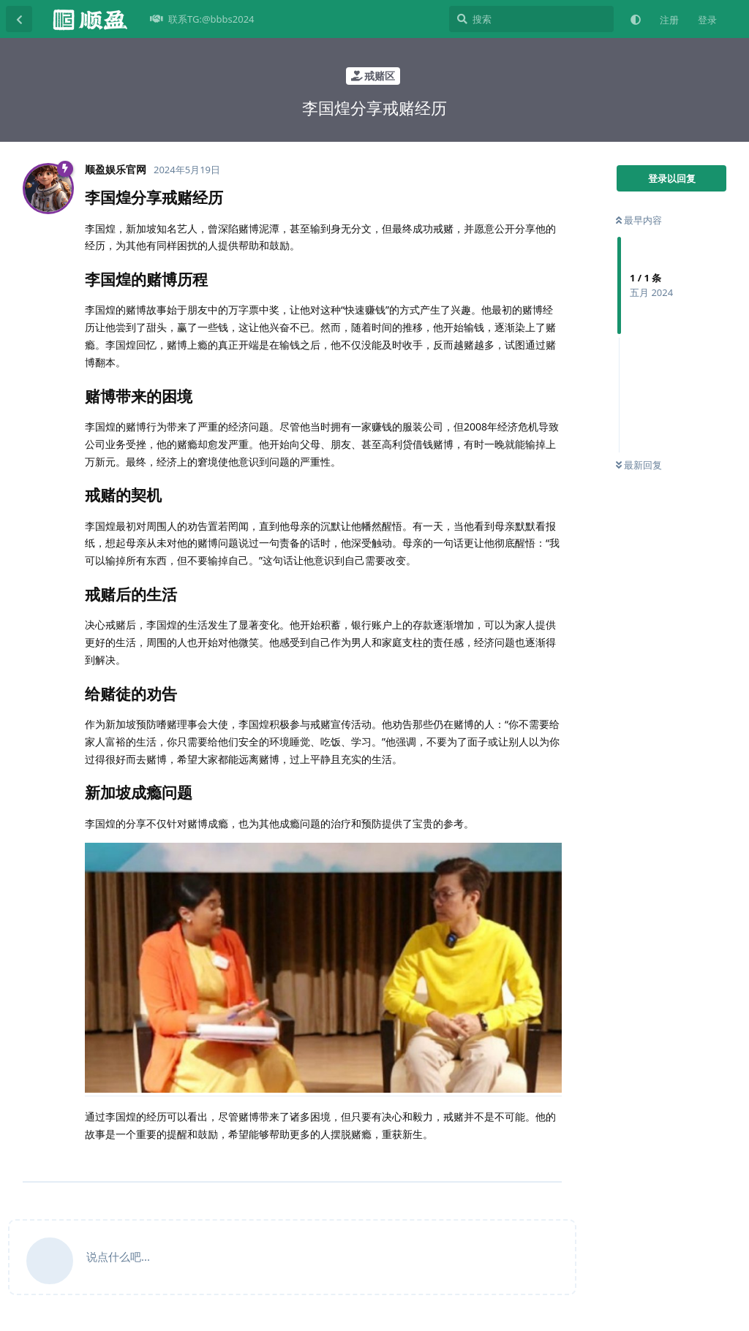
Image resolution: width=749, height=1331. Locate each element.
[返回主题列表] (19, 19)
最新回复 (639, 464)
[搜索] (531, 19)
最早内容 (639, 220)
